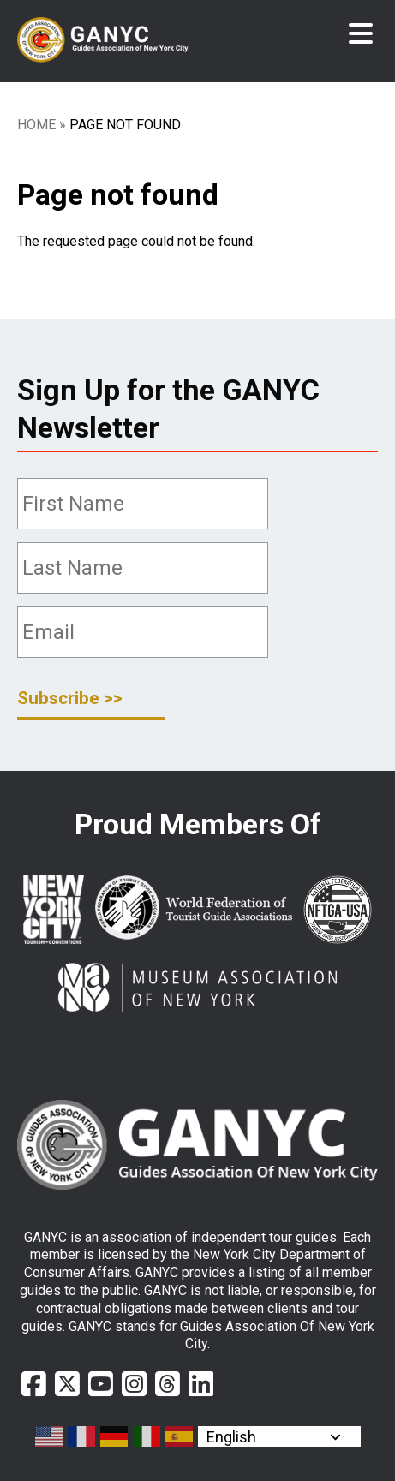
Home (36, 124)
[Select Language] (279, 1436)
